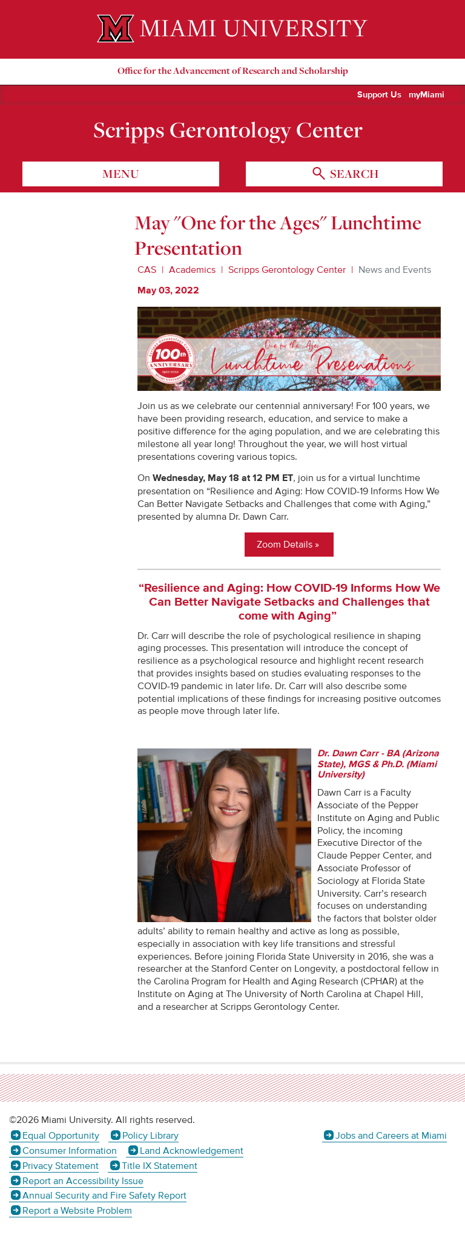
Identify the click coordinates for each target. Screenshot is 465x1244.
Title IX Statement (159, 1166)
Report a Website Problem (77, 1211)
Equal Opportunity (60, 1136)
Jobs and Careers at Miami (391, 1136)
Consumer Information (69, 1151)
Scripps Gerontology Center (228, 129)
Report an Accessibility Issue (82, 1181)
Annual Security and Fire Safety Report (104, 1196)
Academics (192, 270)
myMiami (426, 95)
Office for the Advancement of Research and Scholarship (232, 70)
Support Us (379, 95)
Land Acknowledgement (191, 1151)
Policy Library (150, 1136)
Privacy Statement (60, 1166)
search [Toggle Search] (353, 174)
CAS (146, 270)
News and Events (394, 270)
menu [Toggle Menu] (120, 174)
